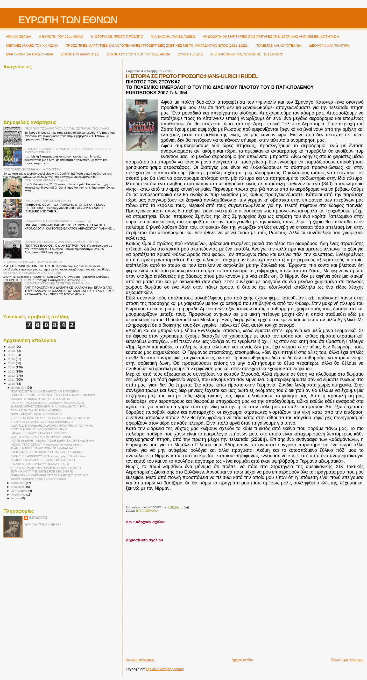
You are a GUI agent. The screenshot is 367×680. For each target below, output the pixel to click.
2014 (12, 367)
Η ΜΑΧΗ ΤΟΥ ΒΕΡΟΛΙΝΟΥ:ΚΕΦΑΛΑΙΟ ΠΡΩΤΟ (39, 464)
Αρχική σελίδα (242, 660)
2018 (12, 350)
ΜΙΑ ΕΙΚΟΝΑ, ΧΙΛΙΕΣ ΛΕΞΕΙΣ (173, 36)
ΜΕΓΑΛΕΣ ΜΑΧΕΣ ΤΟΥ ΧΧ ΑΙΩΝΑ (32, 45)
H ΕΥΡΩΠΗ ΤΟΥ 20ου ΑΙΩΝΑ (61, 36)
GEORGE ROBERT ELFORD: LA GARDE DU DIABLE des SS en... (51, 417)
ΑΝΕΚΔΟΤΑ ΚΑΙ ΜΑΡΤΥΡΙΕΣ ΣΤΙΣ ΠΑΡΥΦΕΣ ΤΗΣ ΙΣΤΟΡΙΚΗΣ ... (50, 475)
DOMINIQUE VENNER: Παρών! (46, 180)
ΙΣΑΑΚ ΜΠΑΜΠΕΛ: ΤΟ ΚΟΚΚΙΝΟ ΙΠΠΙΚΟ (36, 410)
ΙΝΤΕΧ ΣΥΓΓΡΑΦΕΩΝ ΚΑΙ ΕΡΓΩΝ (48, 200)
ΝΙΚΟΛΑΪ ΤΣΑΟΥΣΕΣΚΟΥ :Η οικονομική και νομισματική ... (46, 444)
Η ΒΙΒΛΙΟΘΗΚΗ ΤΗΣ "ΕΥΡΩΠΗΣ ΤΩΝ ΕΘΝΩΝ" (247, 54)
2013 (12, 371)
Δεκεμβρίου (19, 387)
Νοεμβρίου (18, 482)
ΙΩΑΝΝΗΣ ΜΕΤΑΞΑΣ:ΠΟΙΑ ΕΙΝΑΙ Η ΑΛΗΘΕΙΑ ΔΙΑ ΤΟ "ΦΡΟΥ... (49, 406)
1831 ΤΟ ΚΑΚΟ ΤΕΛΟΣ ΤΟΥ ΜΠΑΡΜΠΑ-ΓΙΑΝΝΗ (40, 436)
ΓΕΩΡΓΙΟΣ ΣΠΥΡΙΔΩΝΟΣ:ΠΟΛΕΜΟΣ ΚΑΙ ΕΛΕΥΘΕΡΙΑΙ (44, 391)
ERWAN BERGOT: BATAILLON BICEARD (36, 414)
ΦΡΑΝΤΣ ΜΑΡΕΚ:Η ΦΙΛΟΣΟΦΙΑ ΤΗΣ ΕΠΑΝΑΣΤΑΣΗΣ (43, 448)
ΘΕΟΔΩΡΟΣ (38, 517)
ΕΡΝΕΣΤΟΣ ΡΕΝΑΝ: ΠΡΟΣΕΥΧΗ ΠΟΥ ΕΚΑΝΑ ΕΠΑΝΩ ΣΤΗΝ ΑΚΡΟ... (53, 395)
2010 (12, 383)
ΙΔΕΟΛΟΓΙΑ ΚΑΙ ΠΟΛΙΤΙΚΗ (329, 45)
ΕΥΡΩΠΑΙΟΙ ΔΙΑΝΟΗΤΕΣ (80, 54)
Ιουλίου (16, 498)
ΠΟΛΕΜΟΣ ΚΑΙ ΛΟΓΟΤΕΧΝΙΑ (278, 45)
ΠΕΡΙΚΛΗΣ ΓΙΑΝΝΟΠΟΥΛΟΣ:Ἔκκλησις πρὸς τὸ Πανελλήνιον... (49, 456)
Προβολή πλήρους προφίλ (42, 524)
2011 (12, 379)
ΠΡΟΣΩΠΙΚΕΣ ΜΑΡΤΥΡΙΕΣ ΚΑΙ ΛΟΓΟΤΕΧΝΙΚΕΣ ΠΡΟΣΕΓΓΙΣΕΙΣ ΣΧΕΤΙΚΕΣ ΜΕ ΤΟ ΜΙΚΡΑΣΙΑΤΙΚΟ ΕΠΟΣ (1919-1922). (157, 45)
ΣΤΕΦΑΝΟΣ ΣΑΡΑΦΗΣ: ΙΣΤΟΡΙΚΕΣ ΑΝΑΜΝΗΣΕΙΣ (41, 421)
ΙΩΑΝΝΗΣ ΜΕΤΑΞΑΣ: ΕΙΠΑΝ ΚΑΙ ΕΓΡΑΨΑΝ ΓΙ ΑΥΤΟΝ (62, 241)
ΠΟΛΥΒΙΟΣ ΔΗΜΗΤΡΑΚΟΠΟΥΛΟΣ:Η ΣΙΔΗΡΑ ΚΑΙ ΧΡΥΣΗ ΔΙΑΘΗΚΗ (52, 440)
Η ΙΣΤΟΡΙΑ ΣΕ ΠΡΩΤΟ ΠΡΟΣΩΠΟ (117, 36)
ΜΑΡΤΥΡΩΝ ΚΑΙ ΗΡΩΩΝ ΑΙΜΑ (29, 54)
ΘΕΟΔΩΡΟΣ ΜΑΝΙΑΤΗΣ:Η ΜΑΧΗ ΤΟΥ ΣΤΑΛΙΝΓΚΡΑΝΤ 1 (45, 467)
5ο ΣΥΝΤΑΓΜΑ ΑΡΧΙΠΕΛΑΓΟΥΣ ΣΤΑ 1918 (32, 272)
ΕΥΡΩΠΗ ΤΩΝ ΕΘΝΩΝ (67, 19)
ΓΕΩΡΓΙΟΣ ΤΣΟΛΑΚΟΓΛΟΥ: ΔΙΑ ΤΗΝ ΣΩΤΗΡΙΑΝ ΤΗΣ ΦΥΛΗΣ (67, 128)
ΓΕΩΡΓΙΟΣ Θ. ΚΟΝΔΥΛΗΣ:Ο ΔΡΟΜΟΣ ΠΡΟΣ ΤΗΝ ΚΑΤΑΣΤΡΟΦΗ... (52, 425)
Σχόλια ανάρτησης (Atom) (165, 669)
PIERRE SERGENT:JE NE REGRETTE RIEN (38, 479)
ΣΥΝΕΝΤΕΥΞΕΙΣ (190, 54)
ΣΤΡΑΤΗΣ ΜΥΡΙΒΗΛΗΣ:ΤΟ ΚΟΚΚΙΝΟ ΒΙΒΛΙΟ (38, 429)
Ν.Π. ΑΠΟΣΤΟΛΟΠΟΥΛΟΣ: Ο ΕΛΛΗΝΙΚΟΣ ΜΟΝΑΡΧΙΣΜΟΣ (47, 402)
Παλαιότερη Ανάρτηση (347, 660)
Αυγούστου (18, 494)
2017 (12, 354)
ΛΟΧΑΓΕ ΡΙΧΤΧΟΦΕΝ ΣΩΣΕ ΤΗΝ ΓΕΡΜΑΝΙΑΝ (57, 283)
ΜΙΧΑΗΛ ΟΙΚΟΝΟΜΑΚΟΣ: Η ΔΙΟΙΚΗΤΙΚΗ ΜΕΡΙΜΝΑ (42, 460)
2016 (12, 359)
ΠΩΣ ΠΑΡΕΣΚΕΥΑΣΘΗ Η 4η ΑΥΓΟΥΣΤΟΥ (32, 169)
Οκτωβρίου (18, 486)
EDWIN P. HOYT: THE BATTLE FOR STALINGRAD (41, 471)
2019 (12, 346)
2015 (12, 363)
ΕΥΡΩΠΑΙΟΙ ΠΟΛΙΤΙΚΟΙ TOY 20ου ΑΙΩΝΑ (138, 54)
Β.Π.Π (139, 510)
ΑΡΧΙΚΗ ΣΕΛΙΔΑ (18, 36)
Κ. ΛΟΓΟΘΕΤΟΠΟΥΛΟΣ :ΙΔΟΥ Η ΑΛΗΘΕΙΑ (32, 262)
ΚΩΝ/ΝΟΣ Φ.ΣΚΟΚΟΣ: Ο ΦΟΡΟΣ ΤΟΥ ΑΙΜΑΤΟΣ (40, 398)
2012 (12, 375)
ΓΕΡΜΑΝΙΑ (152, 510)
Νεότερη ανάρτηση (140, 660)
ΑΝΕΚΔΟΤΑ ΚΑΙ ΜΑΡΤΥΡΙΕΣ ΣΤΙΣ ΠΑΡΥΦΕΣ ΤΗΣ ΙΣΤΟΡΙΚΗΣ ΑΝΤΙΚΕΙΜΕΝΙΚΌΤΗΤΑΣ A (271, 36)
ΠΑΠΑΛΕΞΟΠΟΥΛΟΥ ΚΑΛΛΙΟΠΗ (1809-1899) (38, 433)
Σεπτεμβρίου (20, 490)
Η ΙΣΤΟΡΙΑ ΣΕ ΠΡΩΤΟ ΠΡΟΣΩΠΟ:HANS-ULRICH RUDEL (46, 452)
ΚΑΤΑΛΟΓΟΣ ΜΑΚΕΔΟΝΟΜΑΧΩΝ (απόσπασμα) (58, 221)
